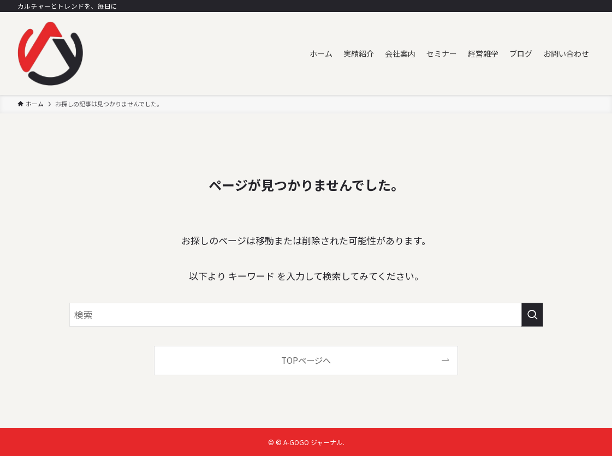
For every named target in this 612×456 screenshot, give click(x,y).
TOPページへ (306, 360)
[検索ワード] (306, 315)
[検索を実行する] (532, 315)
